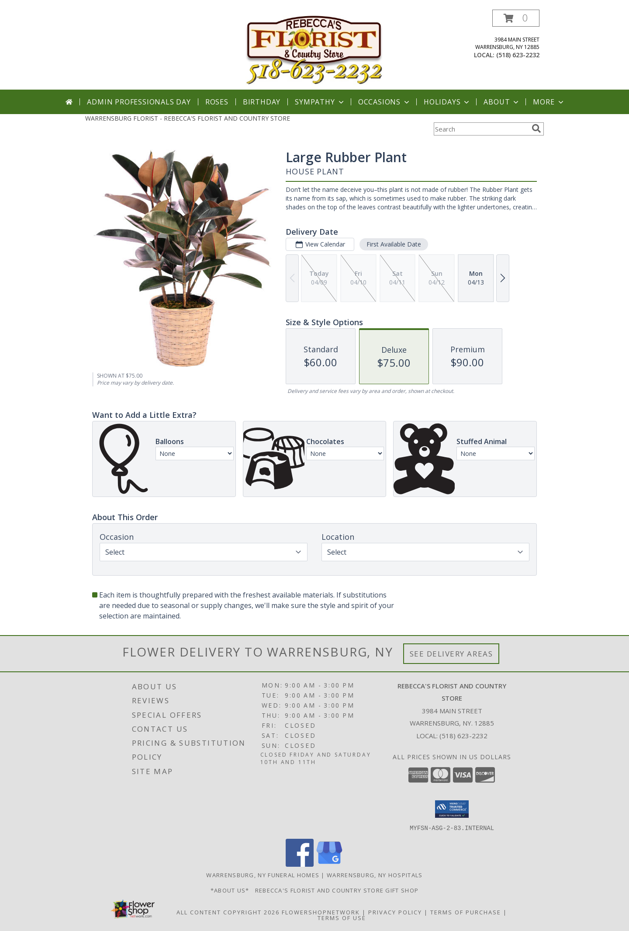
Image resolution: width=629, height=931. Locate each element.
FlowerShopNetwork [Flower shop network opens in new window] (321, 912)
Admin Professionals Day (138, 102)
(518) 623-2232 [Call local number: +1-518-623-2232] (517, 55)
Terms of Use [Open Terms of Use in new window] (342, 917)
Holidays (447, 102)
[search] (536, 128)
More (549, 102)
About (502, 102)
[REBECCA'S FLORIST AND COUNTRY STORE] (315, 49)
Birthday (261, 102)
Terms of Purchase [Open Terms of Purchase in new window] (465, 912)
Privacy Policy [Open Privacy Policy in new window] (395, 912)
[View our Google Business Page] (329, 864)
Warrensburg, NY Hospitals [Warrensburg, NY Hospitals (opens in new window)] (375, 875)
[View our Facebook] (300, 864)
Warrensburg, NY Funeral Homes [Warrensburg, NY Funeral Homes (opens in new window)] (262, 875)
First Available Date (393, 244)
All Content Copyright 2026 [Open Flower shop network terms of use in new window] (228, 912)
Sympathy (320, 102)
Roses (216, 102)
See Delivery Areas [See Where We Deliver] (451, 654)
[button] (515, 18)
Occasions (384, 102)
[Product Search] (481, 129)
